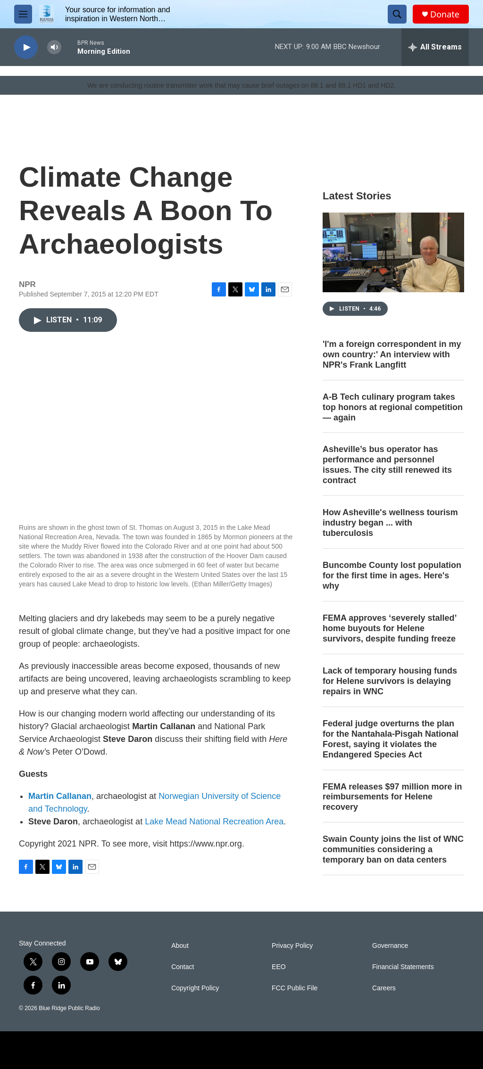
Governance (390, 945)
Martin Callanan (60, 796)
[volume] (54, 47)
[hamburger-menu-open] (23, 14)
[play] (25, 47)
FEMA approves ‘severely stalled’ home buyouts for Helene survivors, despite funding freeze (389, 628)
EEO (279, 966)
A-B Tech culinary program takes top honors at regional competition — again (393, 407)
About (180, 945)
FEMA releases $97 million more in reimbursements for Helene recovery (392, 797)
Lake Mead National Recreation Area (214, 821)
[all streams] (435, 47)
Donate (444, 14)
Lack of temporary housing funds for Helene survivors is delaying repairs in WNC (390, 681)
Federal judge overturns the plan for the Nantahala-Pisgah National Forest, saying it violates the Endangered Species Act (390, 739)
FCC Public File (294, 988)
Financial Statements (403, 966)
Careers (384, 988)
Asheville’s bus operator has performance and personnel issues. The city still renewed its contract (387, 464)
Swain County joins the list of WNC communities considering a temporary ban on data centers (393, 849)
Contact (182, 966)
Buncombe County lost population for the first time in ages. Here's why (392, 575)
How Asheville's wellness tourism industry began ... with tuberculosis (390, 523)
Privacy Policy (292, 945)
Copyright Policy (195, 988)
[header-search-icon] (397, 14)
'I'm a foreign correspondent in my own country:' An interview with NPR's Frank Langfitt (392, 354)
